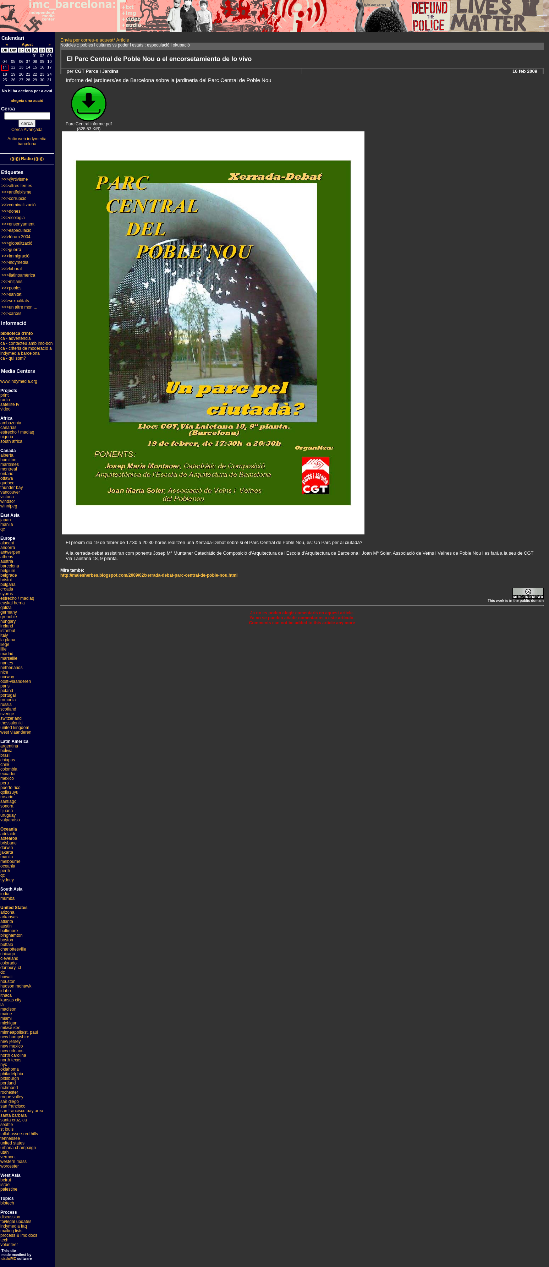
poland (6, 690)
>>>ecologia (13, 217)
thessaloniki (11, 722)
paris (5, 686)
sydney (7, 879)
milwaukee (10, 1027)
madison (8, 1009)
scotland (8, 709)
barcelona (9, 566)
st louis (6, 1129)
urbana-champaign (18, 1147)
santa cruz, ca (13, 1120)
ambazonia (10, 422)
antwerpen (10, 552)
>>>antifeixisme (16, 192)
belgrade (8, 575)
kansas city (10, 999)
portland (8, 1083)
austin (6, 926)
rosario (6, 796)
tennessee (10, 1138)
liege (4, 644)
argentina (9, 746)
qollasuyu (9, 792)
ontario (6, 473)
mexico (7, 778)
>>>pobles (11, 288)
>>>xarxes (11, 313)
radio (5, 399)
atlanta (6, 921)
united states (12, 1143)
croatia (6, 589)
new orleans (11, 1050)
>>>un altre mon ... (19, 307)
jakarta (6, 852)
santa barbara (13, 1115)
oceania (7, 866)
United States (14, 907)
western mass (13, 1161)
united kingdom (14, 727)
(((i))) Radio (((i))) (27, 158)
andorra (7, 547)
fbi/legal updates (15, 1221)
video (5, 409)
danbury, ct (10, 967)
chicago (7, 953)
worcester (9, 1166)
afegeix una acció (27, 100)
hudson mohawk (15, 986)
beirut (5, 1180)
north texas (10, 1059)
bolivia (6, 750)
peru (4, 783)
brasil (5, 755)
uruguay (8, 815)
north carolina (13, 1055)
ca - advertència (15, 338)
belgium (7, 570)
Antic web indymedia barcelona (26, 141)
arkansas (9, 916)
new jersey (10, 1041)
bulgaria (8, 584)
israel (5, 1184)
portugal (8, 695)
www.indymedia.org (18, 381)
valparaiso (10, 819)
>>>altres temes (16, 185)
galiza (5, 607)
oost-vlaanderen (15, 681)
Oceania (8, 829)
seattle (6, 1124)
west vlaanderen (15, 732)
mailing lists (11, 1230)
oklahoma (9, 1069)
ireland (6, 626)
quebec (7, 482)
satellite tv (9, 404)
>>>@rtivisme (14, 179)
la (2, 1004)
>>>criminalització (18, 204)
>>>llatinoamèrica (18, 275)
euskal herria (12, 602)
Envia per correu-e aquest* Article (94, 40)
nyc (3, 1064)
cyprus (6, 593)
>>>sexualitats (15, 300)
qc (2, 529)
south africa (11, 441)
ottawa (6, 478)
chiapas (7, 759)
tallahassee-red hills (19, 1133)
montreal (8, 469)
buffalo (6, 944)
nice (4, 672)
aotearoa (8, 838)
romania (8, 699)
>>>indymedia (14, 262)
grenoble (8, 616)
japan (5, 519)
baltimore (9, 930)
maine (6, 1013)
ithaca (6, 995)
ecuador (8, 773)
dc (2, 972)
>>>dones (11, 211)
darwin (6, 847)
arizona (7, 912)
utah (4, 1152)
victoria (7, 496)
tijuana (6, 810)
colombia (8, 769)
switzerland (11, 718)
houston (8, 981)
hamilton (8, 459)
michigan (8, 1023)
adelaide (8, 833)
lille (3, 649)
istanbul (7, 630)
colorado (8, 963)
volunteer (9, 1244)
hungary (8, 621)
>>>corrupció (13, 198)
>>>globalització (16, 243)
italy (4, 635)
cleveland (9, 958)
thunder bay (11, 487)
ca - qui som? (13, 358)
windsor (7, 501)
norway (7, 676)
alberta (6, 455)
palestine (8, 1189)
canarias (8, 427)
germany (8, 612)
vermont (8, 1156)
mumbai (8, 898)
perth (5, 870)
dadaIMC (8, 1259)
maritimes (9, 464)
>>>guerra (11, 249)
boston (6, 939)
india (4, 893)
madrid (6, 653)
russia (6, 704)
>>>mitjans (11, 281)
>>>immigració (15, 256)
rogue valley (11, 1096)
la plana (7, 639)
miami (6, 1018)
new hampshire (14, 1036)
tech (4, 1240)
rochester (9, 1092)
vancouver (10, 492)
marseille (8, 658)
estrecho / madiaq (17, 432)
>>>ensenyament (17, 224)
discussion (10, 1216)
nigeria (6, 436)
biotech (7, 1203)
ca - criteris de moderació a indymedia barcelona (26, 351)
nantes (6, 662)
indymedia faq (13, 1226)
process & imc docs (18, 1235)
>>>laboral (11, 268)
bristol (6, 579)
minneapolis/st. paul (19, 1032)
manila (6, 524)
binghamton (11, 935)
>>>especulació (16, 230)
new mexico (11, 1046)
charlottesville (13, 949)
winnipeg (8, 506)
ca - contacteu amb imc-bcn (26, 343)
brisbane (8, 843)
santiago (8, 801)
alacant (7, 542)
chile (4, 764)
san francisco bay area (21, 1110)
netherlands (11, 667)
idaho (5, 990)
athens (6, 556)
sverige (7, 713)
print (4, 395)
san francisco (13, 1106)
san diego (9, 1101)
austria (6, 561)
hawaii (6, 976)
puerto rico (10, 787)
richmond (9, 1087)
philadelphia (11, 1073)
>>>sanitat (11, 294)
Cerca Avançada (27, 129)
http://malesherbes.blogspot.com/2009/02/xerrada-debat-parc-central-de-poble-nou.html (148, 575)
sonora (6, 806)
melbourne (10, 861)
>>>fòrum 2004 (16, 236)
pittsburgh (9, 1078)
